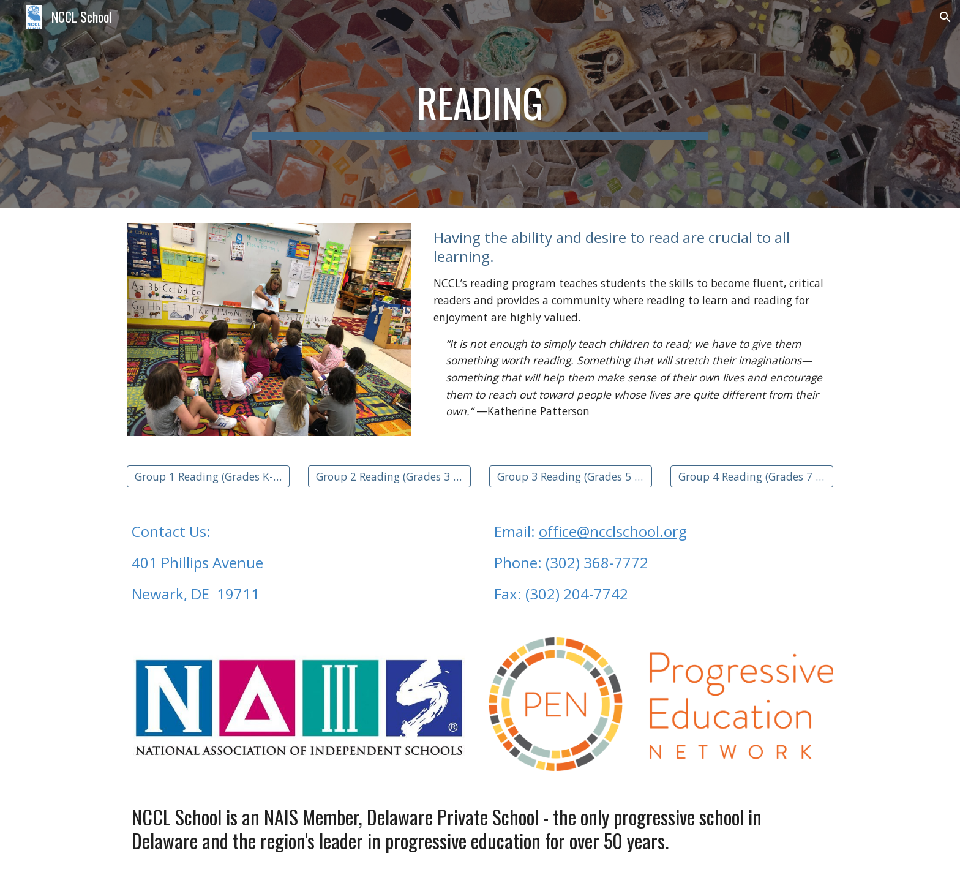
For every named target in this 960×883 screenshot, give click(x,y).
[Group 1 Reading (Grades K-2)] (208, 476)
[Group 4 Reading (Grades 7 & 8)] (752, 476)
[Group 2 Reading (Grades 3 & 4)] (389, 476)
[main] (480, 104)
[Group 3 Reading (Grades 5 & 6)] (570, 476)
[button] (945, 17)
